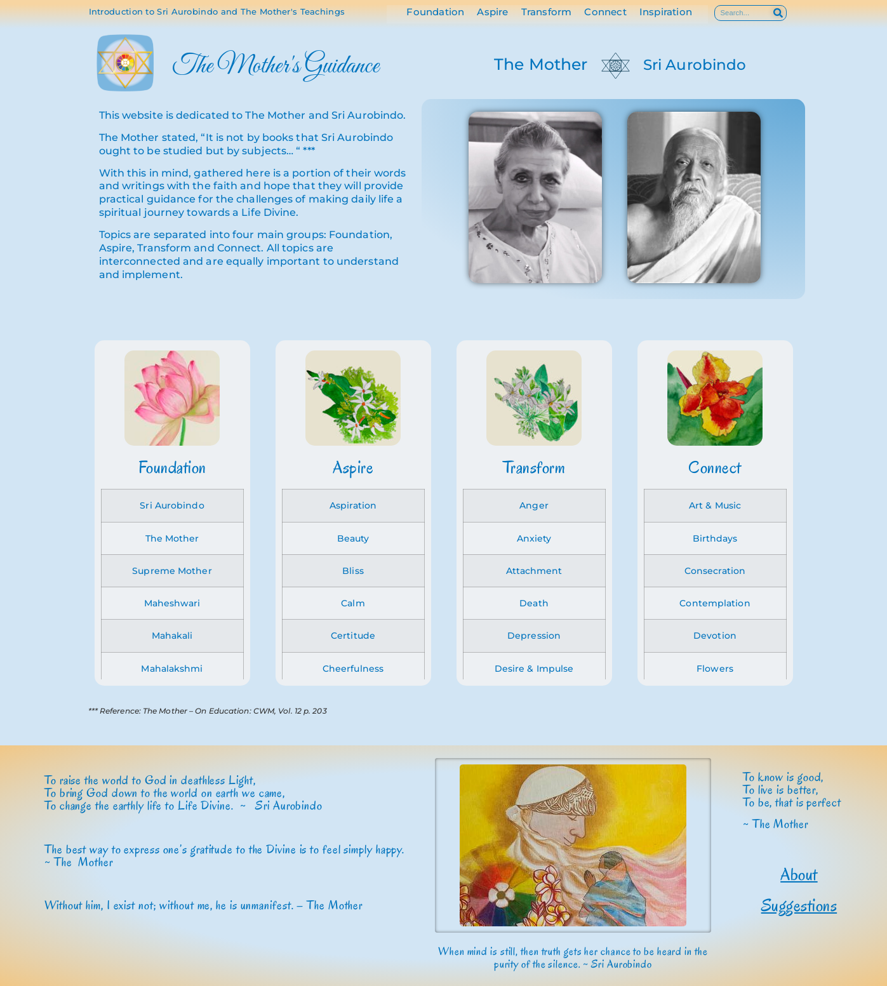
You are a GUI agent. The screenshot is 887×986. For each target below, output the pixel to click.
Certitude (353, 635)
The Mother (540, 64)
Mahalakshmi (172, 668)
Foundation (435, 12)
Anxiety (534, 538)
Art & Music (715, 505)
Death (534, 603)
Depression (534, 635)
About (799, 874)
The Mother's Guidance (275, 66)
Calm (352, 603)
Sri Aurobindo (694, 65)
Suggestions (799, 905)
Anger (534, 505)
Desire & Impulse (534, 668)
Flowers (715, 668)
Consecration (714, 571)
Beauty (353, 538)
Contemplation (714, 603)
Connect (605, 12)
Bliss (353, 571)
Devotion (715, 635)
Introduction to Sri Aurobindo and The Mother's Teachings (217, 11)
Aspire (492, 12)
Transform (546, 12)
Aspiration (353, 505)
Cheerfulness (353, 668)
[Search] (778, 13)
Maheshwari (172, 603)
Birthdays (715, 538)
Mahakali (172, 635)
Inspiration (665, 12)
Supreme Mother (171, 571)
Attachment (534, 571)
